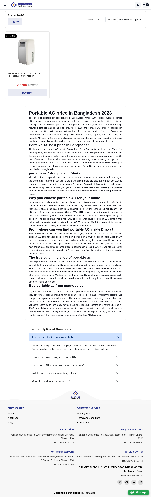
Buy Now (27, 92)
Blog (10, 422)
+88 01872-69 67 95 (63, 464)
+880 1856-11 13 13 (63, 442)
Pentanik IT (91, 492)
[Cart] (146, 5)
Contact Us (83, 422)
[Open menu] (5, 5)
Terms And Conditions (88, 417)
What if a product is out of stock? (51, 381)
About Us (13, 417)
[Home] (71, 5)
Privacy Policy (84, 413)
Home (11, 413)
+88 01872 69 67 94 (132, 442)
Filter (15, 21)
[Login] (138, 5)
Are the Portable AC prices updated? (52, 337)
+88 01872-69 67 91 (132, 460)
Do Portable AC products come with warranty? (58, 365)
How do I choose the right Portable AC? (54, 357)
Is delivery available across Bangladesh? (54, 373)
